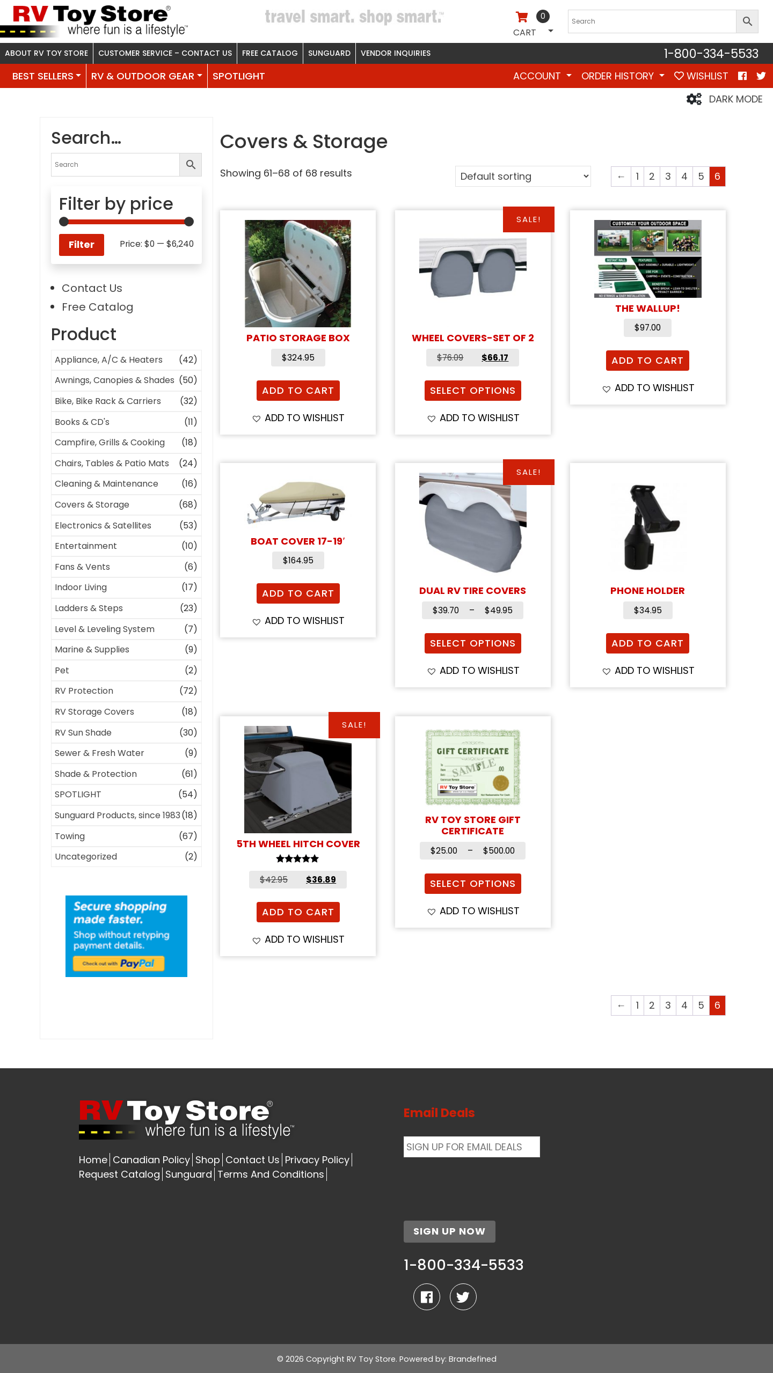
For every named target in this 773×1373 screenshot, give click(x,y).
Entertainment (86, 546)
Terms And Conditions (270, 1174)
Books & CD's (82, 422)
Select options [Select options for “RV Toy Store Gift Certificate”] (473, 883)
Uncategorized (86, 856)
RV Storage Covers (94, 712)
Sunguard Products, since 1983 (117, 815)
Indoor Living (81, 587)
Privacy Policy (317, 1159)
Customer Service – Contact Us (165, 53)
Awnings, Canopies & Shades (114, 380)
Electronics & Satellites (103, 525)
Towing (70, 836)
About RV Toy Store (46, 53)
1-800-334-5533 (711, 53)
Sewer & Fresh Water (99, 753)
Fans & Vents (82, 567)
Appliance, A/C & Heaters (109, 360)
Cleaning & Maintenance (106, 484)
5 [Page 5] (701, 176)
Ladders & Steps (89, 608)
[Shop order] (523, 176)
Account (538, 76)
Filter (81, 244)
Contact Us (92, 288)
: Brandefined (471, 1359)
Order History (619, 76)
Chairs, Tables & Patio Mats (112, 463)
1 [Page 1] (637, 176)
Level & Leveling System (105, 629)
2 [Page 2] (652, 176)
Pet (62, 670)
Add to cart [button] (298, 390)
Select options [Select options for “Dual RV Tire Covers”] (473, 643)
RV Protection (84, 691)
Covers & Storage (92, 504)
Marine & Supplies (92, 649)
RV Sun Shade (83, 732)
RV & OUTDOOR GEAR (142, 76)
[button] (298, 417)
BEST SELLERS (43, 76)
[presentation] (485, 1182)
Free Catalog (270, 53)
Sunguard (329, 53)
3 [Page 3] (668, 176)
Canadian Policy (151, 1159)
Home (93, 1159)
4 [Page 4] (684, 176)
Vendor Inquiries (396, 53)
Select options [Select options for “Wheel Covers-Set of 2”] (473, 390)
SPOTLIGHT (239, 76)
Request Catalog (119, 1174)
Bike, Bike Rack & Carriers (108, 401)
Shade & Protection (96, 774)
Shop (207, 1159)
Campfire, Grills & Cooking (110, 442)
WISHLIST (701, 76)
